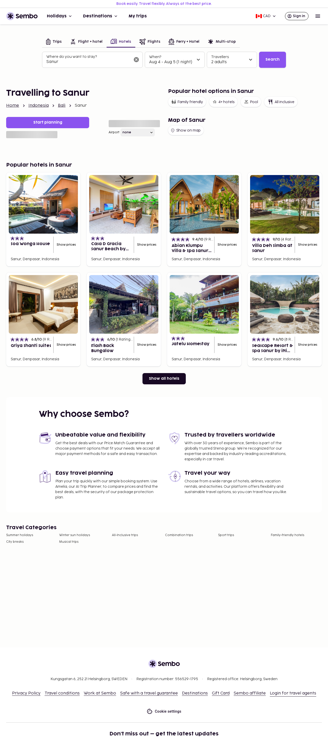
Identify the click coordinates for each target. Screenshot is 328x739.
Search (272, 59)
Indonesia (38, 105)
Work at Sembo (100, 693)
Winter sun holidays (74, 535)
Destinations (100, 16)
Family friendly (187, 101)
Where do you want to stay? (71, 57)
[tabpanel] (164, 60)
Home (12, 105)
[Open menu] (318, 16)
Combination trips (179, 535)
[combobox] (88, 61)
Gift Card (221, 693)
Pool (251, 101)
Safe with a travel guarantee (149, 693)
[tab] (54, 42)
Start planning (47, 122)
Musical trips (68, 542)
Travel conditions (62, 693)
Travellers (220, 57)
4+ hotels (223, 101)
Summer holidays (19, 535)
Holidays (60, 16)
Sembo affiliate (250, 693)
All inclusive (280, 102)
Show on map (185, 130)
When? (155, 57)
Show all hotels (164, 378)
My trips (138, 16)
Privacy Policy (26, 693)
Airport (114, 132)
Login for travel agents (293, 693)
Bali (62, 105)
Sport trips (226, 535)
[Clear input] (136, 60)
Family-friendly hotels (287, 535)
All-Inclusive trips (125, 535)
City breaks (15, 542)
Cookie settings (164, 711)
